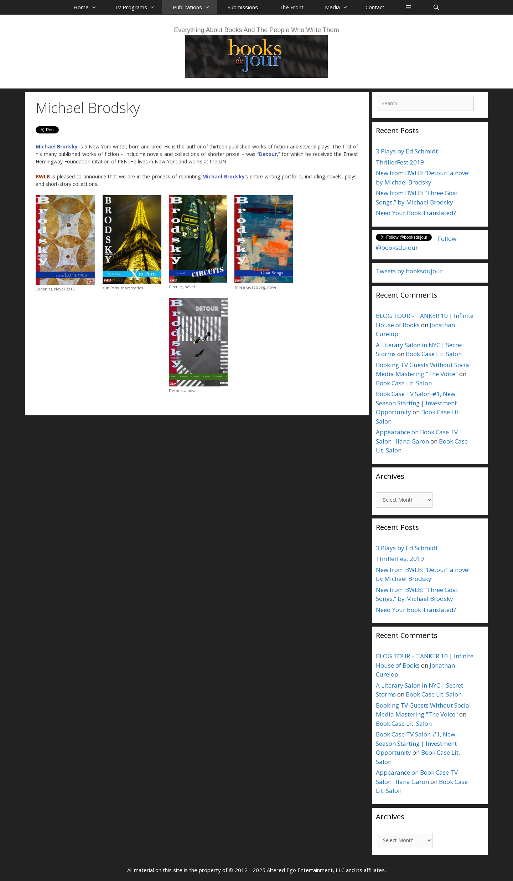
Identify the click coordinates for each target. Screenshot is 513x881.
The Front (291, 7)
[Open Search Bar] (436, 7)
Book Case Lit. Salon (434, 354)
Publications (195, 7)
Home (88, 7)
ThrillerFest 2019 (400, 162)
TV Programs (138, 7)
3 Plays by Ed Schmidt (407, 151)
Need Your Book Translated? (416, 213)
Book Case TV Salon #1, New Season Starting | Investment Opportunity (416, 403)
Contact (375, 7)
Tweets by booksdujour (409, 271)
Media (340, 7)
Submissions (243, 7)
